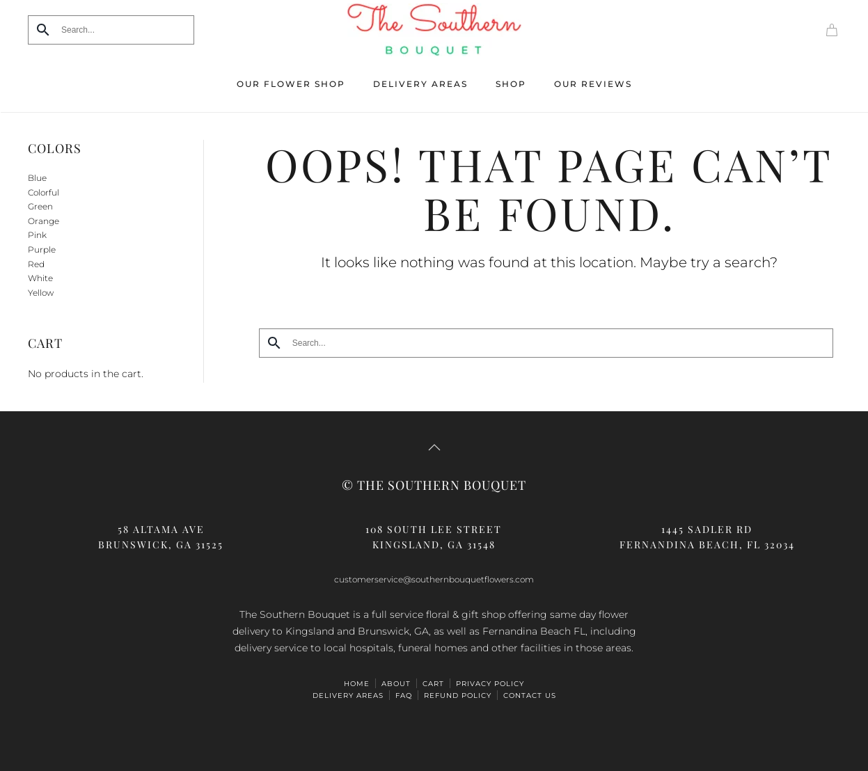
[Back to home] (434, 29)
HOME (357, 683)
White (40, 278)
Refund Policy (457, 695)
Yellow (41, 292)
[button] (434, 447)
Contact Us (529, 695)
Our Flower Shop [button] (291, 84)
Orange (43, 221)
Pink (37, 235)
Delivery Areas (420, 84)
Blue (37, 178)
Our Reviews (593, 84)
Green (40, 206)
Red (36, 264)
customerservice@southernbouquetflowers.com (434, 579)
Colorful (43, 192)
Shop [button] (511, 84)
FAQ (403, 695)
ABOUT (396, 683)
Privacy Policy (490, 683)
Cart (433, 683)
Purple (42, 249)
